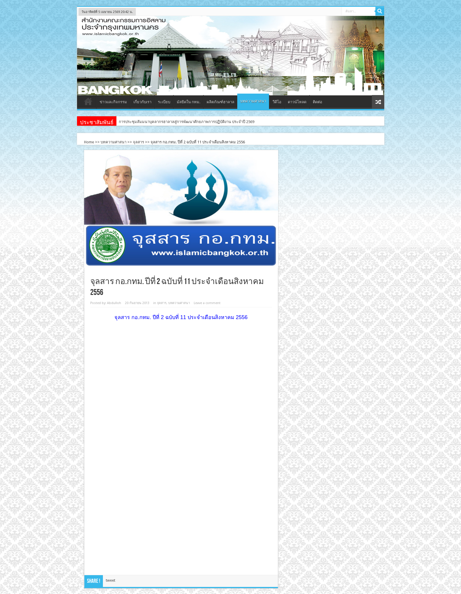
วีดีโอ (277, 102)
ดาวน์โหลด (297, 102)
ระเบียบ (164, 102)
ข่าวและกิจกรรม (113, 102)
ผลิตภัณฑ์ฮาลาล (220, 102)
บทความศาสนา (253, 101)
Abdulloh (114, 303)
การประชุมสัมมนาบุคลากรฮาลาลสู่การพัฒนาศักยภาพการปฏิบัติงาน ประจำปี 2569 (186, 122)
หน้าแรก (88, 102)
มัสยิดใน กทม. (188, 102)
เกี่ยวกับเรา (142, 102)
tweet (110, 580)
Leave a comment (207, 303)
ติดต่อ (317, 102)
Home (89, 142)
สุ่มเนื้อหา (378, 102)
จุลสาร (138, 142)
